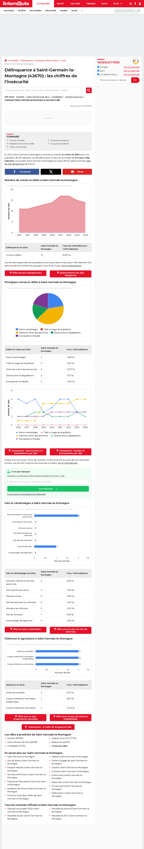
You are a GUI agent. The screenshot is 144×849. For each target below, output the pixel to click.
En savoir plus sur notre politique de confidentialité (26, 494)
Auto (104, 3)
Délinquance (27, 60)
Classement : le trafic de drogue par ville (49, 727)
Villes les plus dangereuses (26, 273)
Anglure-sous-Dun (74, 97)
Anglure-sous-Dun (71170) (64, 738)
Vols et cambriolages (17, 147)
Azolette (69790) (15, 738)
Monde (63, 11)
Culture (75, 3)
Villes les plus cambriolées (27, 629)
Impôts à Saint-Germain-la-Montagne (70, 767)
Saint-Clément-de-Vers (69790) (22, 742)
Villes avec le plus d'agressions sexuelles (26, 717)
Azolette (20, 97)
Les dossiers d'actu (107, 74)
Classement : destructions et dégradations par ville (27, 452)
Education (50, 11)
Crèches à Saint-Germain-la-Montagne (70, 771)
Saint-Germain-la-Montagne (21, 756)
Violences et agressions (59, 140)
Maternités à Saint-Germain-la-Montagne (71, 782)
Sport (60, 3)
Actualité (14, 60)
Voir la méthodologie (71, 265)
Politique (9, 11)
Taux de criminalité (17, 140)
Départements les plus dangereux (72, 274)
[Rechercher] (127, 10)
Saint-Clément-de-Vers (38, 97)
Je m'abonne (46, 489)
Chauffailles (57, 97)
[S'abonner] (118, 80)
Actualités (43, 3)
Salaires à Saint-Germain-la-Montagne (70, 756)
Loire (63, 60)
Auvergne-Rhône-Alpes (47, 60)
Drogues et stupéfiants (59, 144)
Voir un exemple (132, 67)
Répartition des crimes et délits (21, 144)
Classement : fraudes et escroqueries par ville (72, 452)
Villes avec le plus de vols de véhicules (72, 630)
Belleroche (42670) (61, 742)
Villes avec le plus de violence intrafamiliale (72, 717)
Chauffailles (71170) (16, 746)
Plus (117, 3)
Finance (91, 3)
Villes (74, 11)
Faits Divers (35, 11)
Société (21, 11)
